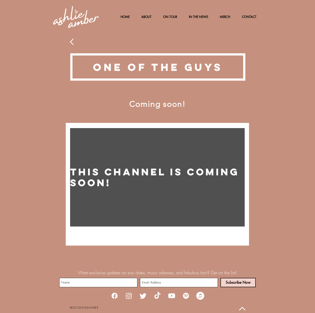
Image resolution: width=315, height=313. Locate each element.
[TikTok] (157, 296)
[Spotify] (186, 296)
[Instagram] (129, 296)
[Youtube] (172, 296)
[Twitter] (143, 296)
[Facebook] (115, 296)
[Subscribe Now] (238, 282)
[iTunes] (200, 296)
